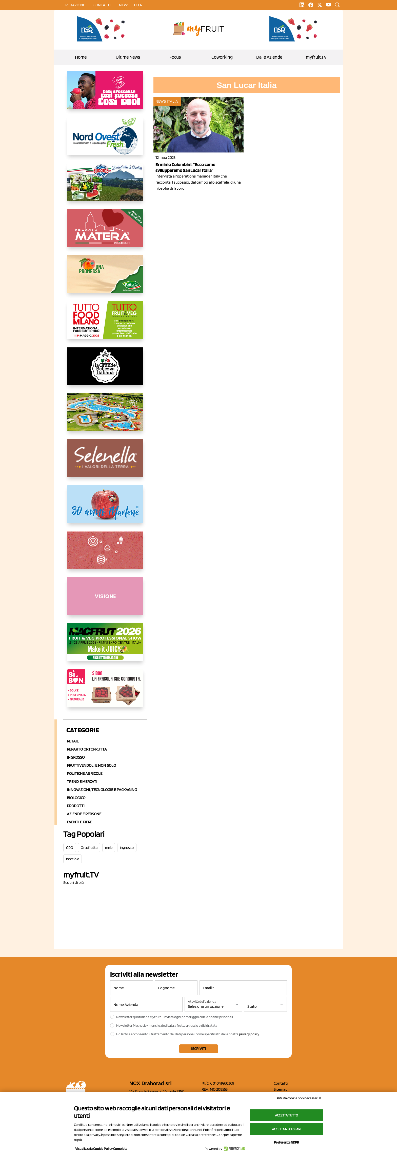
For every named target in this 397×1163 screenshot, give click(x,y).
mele (108, 847)
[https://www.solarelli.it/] (105, 416)
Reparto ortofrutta (87, 749)
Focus (175, 57)
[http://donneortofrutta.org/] (105, 600)
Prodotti (76, 805)
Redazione (75, 5)
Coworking (222, 57)
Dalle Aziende (269, 57)
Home (81, 57)
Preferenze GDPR (286, 1142)
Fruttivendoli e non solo (91, 765)
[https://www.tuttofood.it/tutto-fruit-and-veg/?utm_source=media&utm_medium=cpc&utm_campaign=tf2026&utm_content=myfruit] (105, 324)
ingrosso (127, 847)
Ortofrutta (89, 847)
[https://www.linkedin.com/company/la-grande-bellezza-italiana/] (105, 370)
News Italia (166, 101)
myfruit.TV (316, 57)
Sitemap (281, 1089)
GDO (69, 847)
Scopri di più (73, 882)
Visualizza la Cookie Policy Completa (101, 1149)
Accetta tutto (286, 1115)
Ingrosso (76, 757)
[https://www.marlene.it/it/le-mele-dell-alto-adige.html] (105, 508)
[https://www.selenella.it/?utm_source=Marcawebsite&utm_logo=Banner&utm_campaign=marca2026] (105, 462)
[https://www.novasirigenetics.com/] (102, 28)
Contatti (281, 1083)
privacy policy (249, 1034)
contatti (102, 5)
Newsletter (130, 5)
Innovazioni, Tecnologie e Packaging (102, 789)
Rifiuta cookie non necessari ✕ (299, 1098)
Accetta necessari (286, 1129)
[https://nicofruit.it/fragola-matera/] (105, 232)
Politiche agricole (84, 773)
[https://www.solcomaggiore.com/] (105, 554)
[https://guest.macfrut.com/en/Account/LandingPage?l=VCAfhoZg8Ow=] (105, 646)
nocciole (72, 859)
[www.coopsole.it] (105, 692)
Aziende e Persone (84, 813)
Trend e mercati (82, 781)
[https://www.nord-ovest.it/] (105, 140)
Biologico (76, 797)
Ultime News (128, 57)
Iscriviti (198, 1048)
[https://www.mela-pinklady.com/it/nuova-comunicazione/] (105, 94)
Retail (73, 741)
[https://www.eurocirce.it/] (105, 186)
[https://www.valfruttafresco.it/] (105, 278)
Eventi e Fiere (79, 822)
